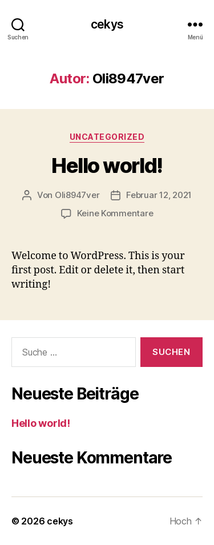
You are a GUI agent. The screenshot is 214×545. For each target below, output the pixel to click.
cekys (107, 24)
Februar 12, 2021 (159, 194)
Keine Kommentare (115, 213)
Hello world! (106, 165)
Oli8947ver (77, 194)
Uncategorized (107, 137)
